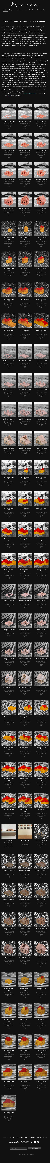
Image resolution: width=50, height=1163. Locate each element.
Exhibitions (20, 10)
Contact (39, 10)
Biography (12, 10)
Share (45, 10)
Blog (26, 10)
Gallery (5, 10)
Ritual (9, 96)
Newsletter (32, 10)
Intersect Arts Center (30, 94)
